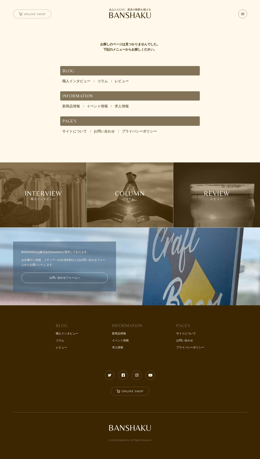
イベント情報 (97, 106)
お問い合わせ (104, 131)
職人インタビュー (76, 81)
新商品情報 (71, 106)
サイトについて (74, 131)
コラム (102, 81)
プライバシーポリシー (139, 131)
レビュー (122, 81)
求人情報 (122, 106)
